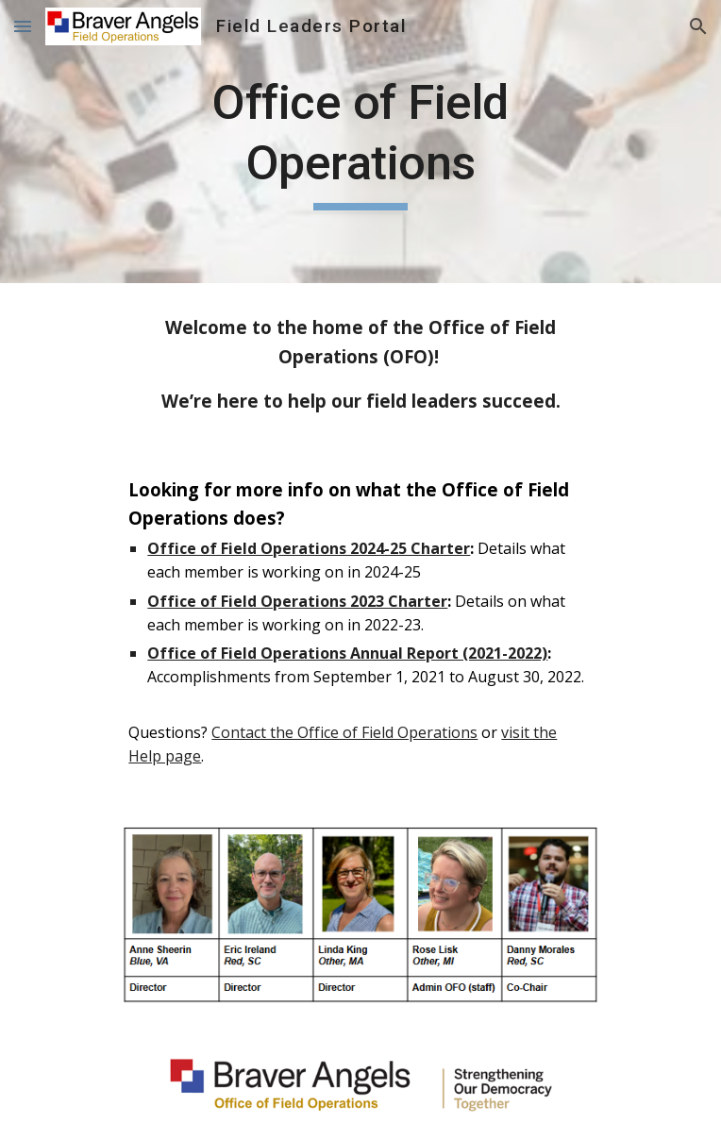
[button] (22, 26)
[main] (360, 141)
